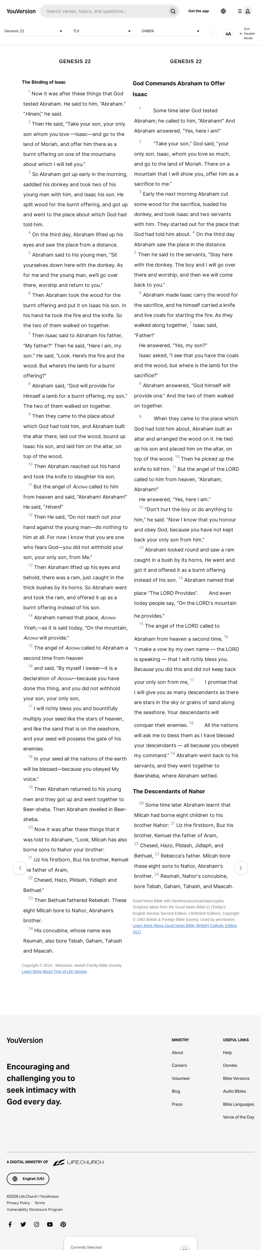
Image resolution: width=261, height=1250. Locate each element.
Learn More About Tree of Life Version (54, 971)
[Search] (103, 11)
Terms (39, 1203)
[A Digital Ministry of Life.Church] (130, 1159)
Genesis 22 (34, 31)
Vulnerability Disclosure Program (35, 1209)
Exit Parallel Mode (247, 33)
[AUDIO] (212, 33)
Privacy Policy (18, 1203)
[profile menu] (243, 11)
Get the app (198, 11)
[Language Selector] (223, 11)
